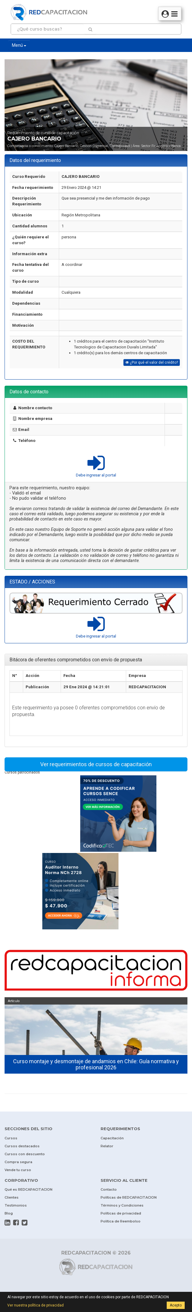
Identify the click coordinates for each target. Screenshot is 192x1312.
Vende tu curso (18, 1170)
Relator (107, 1146)
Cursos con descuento (25, 1154)
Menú (19, 45)
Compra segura (18, 1162)
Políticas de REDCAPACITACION (129, 1197)
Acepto (176, 1305)
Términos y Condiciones (122, 1205)
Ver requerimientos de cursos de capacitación (96, 764)
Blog (9, 1213)
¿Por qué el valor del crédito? (151, 362)
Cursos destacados (22, 1146)
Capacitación (112, 1138)
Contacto (109, 1189)
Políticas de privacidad (121, 1213)
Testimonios (16, 1205)
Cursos (11, 1138)
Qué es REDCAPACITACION (28, 1189)
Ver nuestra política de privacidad (35, 1305)
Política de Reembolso (120, 1221)
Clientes (12, 1197)
